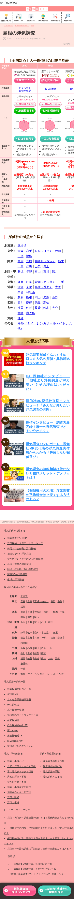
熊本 (46, 307)
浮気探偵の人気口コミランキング (25, 543)
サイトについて (42, 874)
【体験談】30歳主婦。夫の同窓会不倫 (31, 863)
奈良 (20, 292)
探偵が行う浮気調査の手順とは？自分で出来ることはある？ (39, 848)
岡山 (38, 297)
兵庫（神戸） (43, 287)
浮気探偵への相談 (52, 776)
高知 (46, 302)
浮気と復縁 (13, 802)
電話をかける (26, 104)
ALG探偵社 (13, 720)
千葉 (20, 266)
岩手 (29, 251)
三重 (61, 282)
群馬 (29, 266)
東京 (20, 261)
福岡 (20, 307)
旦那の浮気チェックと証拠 (21, 766)
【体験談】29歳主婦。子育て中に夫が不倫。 (35, 869)
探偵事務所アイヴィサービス (22, 715)
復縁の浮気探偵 (15, 579)
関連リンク (58, 874)
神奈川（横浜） (45, 261)
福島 (29, 256)
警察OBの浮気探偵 (17, 574)
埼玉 (46, 266)
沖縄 (20, 318)
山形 (20, 256)
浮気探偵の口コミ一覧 (19, 689)
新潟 (20, 271)
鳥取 (20, 297)
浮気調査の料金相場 (53, 761)
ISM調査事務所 (15, 741)
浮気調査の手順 (51, 771)
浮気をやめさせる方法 (19, 792)
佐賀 (29, 307)
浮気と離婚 (13, 797)
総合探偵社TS (14, 735)
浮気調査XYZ (14, 538)
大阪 (58, 287)
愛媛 (29, 302)
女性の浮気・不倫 (16, 781)
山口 (55, 297)
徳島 (38, 302)
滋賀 (20, 287)
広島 (46, 297)
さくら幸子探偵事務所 (25, 89)
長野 (29, 271)
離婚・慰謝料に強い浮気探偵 (22, 569)
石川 (46, 271)
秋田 (58, 251)
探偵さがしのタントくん (20, 746)
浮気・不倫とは (15, 761)
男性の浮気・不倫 (16, 776)
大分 (55, 307)
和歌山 (30, 292)
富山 (38, 271)
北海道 (22, 245)
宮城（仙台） (43, 251)
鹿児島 (30, 313)
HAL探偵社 (13, 704)
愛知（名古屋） (45, 282)
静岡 (20, 282)
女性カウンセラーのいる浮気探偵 (25, 558)
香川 (20, 302)
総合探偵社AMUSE (17, 725)
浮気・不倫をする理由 (19, 787)
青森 (20, 251)
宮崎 (20, 313)
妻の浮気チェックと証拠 (20, 771)
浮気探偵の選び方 (52, 766)
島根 (29, 297)
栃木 (61, 261)
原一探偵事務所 (15, 709)
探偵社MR (50, 89)
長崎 (38, 307)
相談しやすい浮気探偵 (19, 553)
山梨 (38, 266)
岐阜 (29, 282)
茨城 (29, 261)
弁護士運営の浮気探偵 (19, 564)
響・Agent (12, 730)
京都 (29, 287)
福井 (55, 271)
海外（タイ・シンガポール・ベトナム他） (43, 674)
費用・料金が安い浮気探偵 (21, 548)
